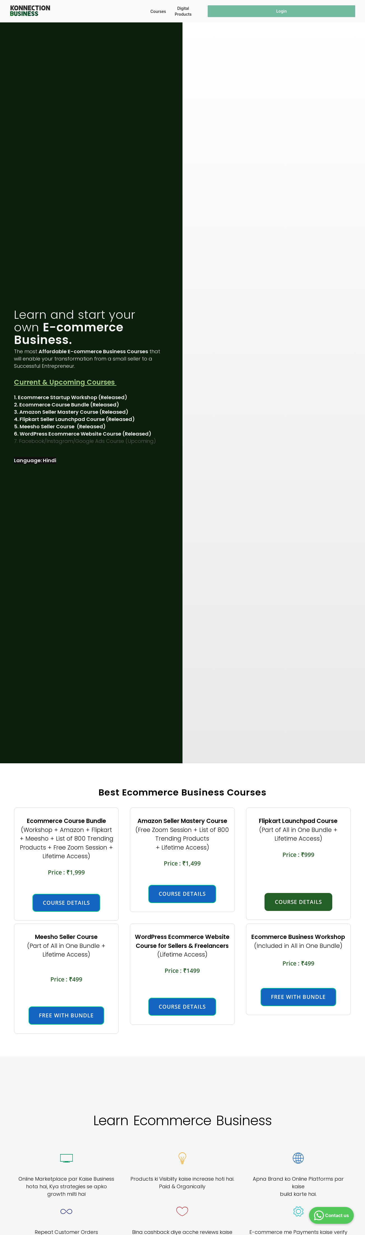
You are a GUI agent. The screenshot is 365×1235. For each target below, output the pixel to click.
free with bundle (66, 1015)
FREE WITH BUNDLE (298, 997)
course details (66, 902)
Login (281, 11)
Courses (158, 11)
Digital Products (183, 11)
